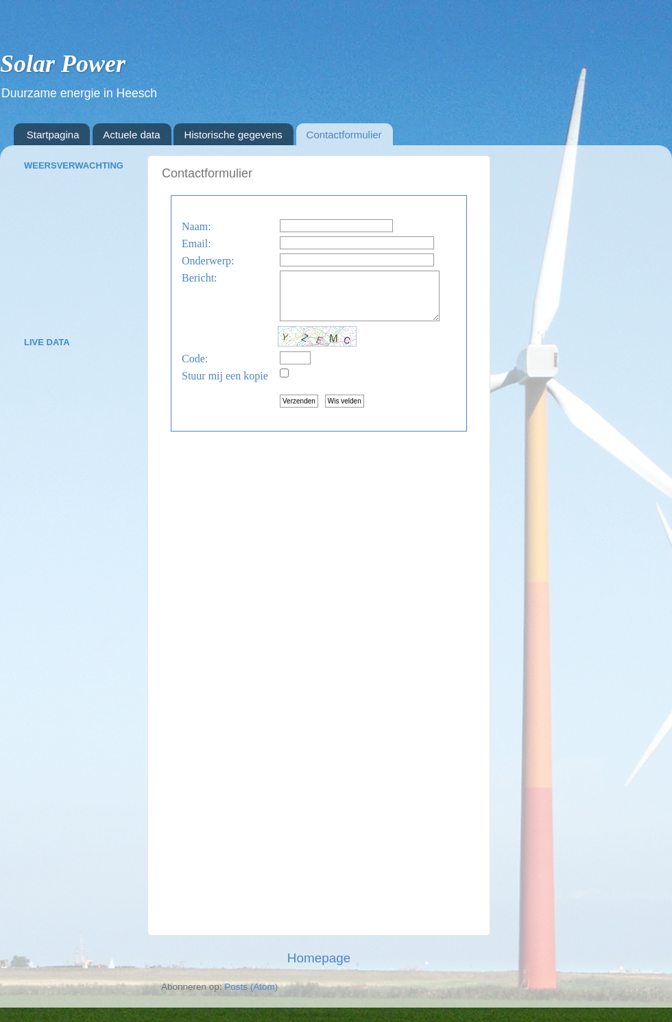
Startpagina (53, 134)
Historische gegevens (233, 134)
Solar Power (62, 63)
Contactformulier (344, 134)
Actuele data (131, 134)
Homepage (318, 958)
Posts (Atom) (251, 987)
